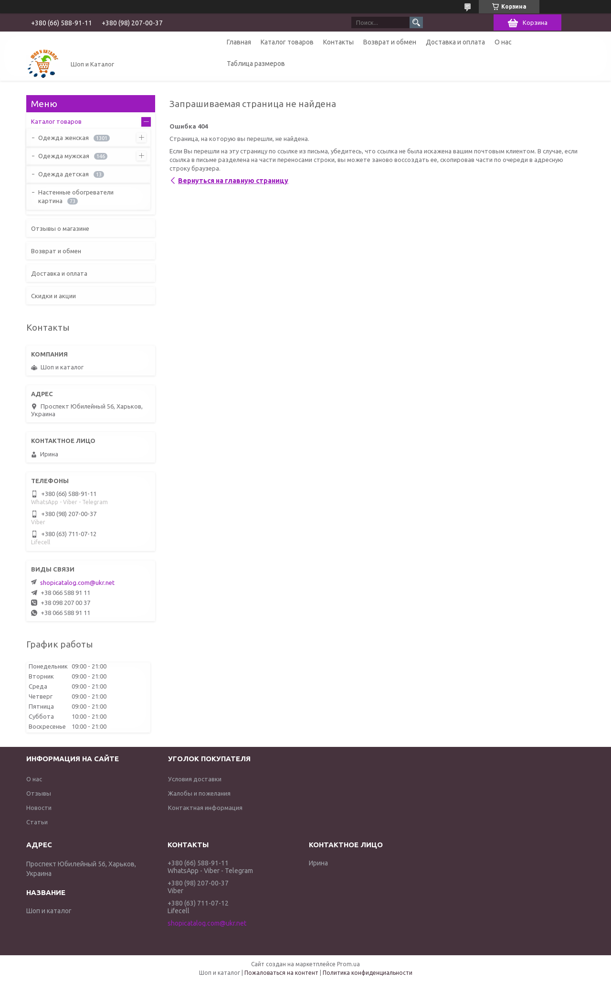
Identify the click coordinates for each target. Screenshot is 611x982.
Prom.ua (348, 964)
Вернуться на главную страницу (233, 180)
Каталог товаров (287, 42)
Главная (239, 42)
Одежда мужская (63, 155)
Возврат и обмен (389, 42)
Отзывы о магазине (60, 228)
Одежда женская (63, 137)
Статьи (37, 822)
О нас (503, 42)
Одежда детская (63, 174)
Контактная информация (205, 807)
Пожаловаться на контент (281, 973)
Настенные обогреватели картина (76, 196)
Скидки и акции (53, 295)
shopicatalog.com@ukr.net (77, 582)
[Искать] (416, 22)
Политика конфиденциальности (367, 973)
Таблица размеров (256, 63)
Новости (39, 807)
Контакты (338, 42)
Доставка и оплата (455, 42)
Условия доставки (194, 779)
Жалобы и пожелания (199, 793)
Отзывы (38, 793)
